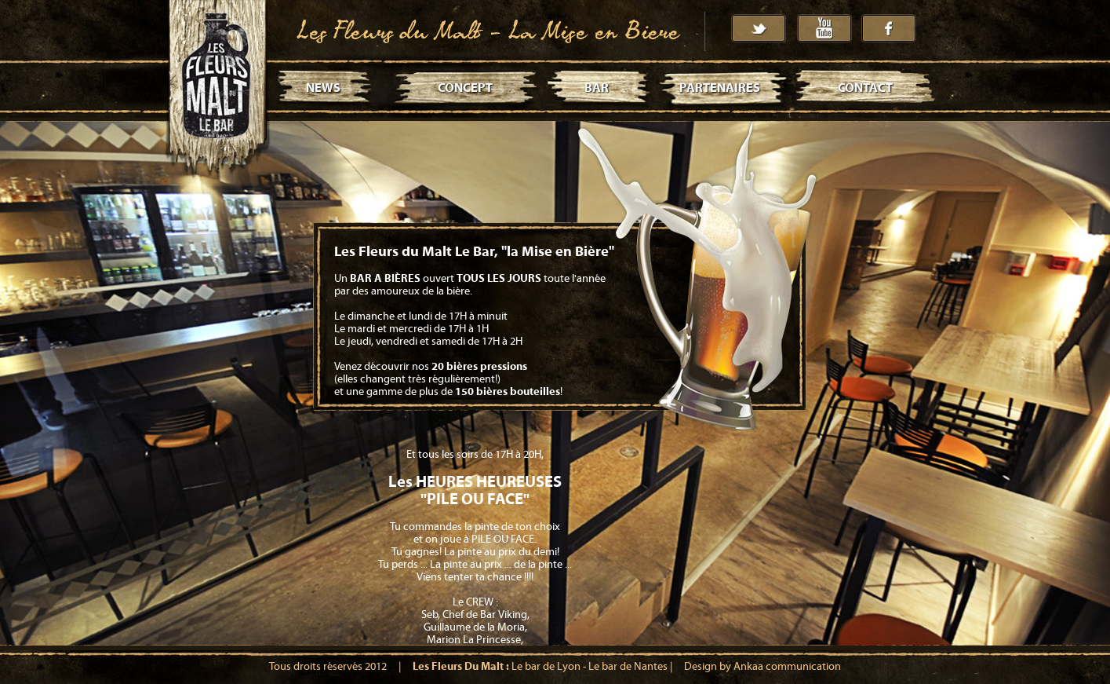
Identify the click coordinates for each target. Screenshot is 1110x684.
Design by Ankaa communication (762, 666)
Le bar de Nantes (628, 666)
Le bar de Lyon (545, 666)
